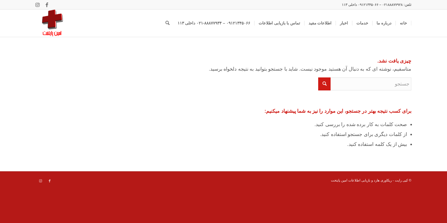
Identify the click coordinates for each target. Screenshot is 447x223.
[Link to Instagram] (37, 4)
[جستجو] (167, 23)
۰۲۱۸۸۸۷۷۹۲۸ (392, 5)
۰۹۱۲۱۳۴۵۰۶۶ (368, 5)
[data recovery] (49, 23)
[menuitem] (403, 23)
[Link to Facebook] (47, 4)
